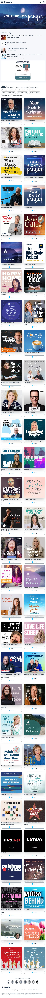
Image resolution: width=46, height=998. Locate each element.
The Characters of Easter (30, 969)
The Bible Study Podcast (30, 264)
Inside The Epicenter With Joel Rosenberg (11, 441)
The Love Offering (28, 706)
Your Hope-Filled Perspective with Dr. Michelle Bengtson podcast (10, 736)
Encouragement (34, 87)
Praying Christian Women (30, 499)
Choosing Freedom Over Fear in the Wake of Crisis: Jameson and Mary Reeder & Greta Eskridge (24, 36)
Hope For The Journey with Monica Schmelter (9, 706)
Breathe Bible (4, 941)
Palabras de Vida (5, 881)
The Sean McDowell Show (7, 235)
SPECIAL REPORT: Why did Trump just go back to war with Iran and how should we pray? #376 (24, 55)
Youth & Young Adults (18, 95)
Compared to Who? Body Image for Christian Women (9, 645)
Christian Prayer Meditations (31, 587)
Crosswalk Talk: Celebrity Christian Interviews (32, 823)
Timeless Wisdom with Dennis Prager (10, 120)
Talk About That (28, 469)
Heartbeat (3, 852)
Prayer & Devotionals (34, 92)
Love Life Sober (27, 644)
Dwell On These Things (6, 794)
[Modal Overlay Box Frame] (23, 70)
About (3, 989)
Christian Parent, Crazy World (8, 412)
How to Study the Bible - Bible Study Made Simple (34, 323)
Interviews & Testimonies (30, 90)
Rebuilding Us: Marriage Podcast (9, 149)
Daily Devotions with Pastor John (32, 616)
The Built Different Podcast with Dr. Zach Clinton (11, 470)
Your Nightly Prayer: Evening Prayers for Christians (33, 178)
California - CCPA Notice (33, 989)
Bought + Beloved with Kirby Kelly (9, 616)
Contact (8, 989)
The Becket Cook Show (29, 412)
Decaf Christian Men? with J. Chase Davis (17, 48)
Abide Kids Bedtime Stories (7, 322)
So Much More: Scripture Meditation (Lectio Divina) (10, 383)
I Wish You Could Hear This (7, 766)
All (3, 87)
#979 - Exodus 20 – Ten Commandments (17, 42)
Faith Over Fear (27, 382)
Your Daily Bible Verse (6, 177)
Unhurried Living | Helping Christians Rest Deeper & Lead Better (34, 675)
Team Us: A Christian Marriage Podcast (33, 881)
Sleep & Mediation (6, 95)
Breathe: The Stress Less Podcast (9, 559)
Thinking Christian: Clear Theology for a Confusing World (10, 530)
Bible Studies (10, 87)
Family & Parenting (6, 90)
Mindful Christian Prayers (30, 794)
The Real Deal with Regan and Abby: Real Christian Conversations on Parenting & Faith (11, 911)
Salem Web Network (29, 994)
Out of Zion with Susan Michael (31, 766)
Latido (25, 852)
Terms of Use (23, 989)
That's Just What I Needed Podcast (32, 559)
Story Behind (27, 909)
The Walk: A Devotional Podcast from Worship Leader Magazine (10, 823)
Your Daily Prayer (28, 207)
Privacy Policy (15, 989)
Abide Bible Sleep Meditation (8, 264)
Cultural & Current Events (22, 87)
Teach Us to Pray (5, 587)
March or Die (4, 352)
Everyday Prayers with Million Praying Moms (33, 530)
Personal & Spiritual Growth (8, 92)
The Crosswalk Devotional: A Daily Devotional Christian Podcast (32, 353)
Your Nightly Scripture (29, 120)
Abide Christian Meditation (30, 736)
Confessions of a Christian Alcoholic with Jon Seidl (11, 500)
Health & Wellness (18, 90)
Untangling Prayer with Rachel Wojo (32, 441)
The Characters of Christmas (8, 969)
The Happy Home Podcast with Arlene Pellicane (10, 293)
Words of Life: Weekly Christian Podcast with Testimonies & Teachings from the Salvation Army (10, 676)
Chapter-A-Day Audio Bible (30, 292)
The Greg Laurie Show (6, 207)
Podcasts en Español (22, 92)
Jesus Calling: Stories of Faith (31, 235)
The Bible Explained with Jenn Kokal (32, 149)
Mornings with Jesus (29, 941)
